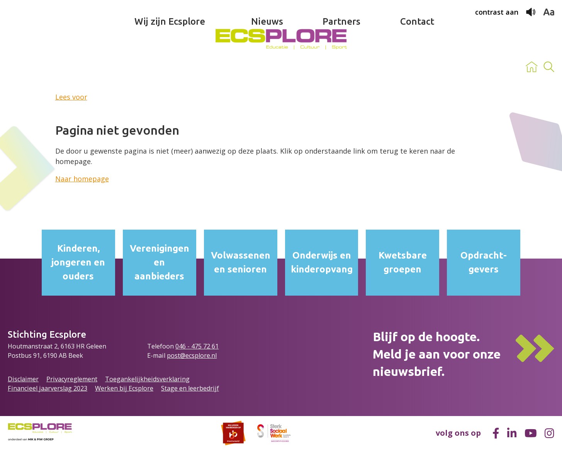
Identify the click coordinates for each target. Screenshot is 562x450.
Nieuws (267, 67)
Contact (417, 67)
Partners (341, 67)
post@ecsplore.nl (192, 355)
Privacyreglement (71, 379)
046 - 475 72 (193, 346)
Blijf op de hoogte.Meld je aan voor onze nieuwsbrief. (437, 354)
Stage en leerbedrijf (190, 388)
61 (215, 346)
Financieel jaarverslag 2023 (47, 388)
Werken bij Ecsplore (124, 388)
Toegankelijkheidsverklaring (147, 379)
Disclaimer (23, 379)
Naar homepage (82, 178)
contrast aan (496, 12)
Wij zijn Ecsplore (169, 67)
